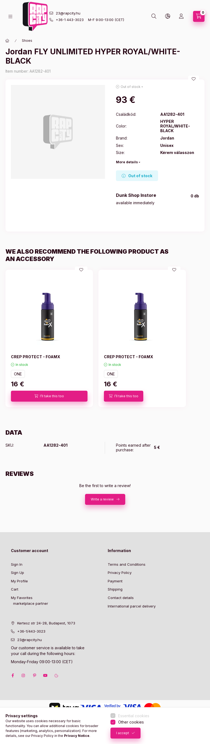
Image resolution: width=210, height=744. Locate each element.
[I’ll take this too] (49, 396)
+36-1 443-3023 (70, 19)
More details (127, 162)
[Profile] (181, 16)
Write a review (102, 499)
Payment (115, 581)
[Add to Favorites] (193, 79)
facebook (12, 675)
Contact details (121, 597)
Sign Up (17, 572)
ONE (18, 374)
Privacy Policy (120, 572)
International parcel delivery (132, 606)
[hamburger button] (10, 16)
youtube (45, 675)
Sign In (16, 564)
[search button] (153, 16)
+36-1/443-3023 (31, 631)
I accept (122, 733)
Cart (14, 589)
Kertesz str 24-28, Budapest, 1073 (46, 623)
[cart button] (199, 16)
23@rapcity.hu (68, 13)
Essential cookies (133, 715)
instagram (23, 675)
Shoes (27, 40)
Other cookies (131, 722)
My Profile (19, 581)
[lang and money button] (167, 16)
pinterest (34, 675)
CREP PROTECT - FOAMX (35, 356)
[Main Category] (7, 40)
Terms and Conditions (126, 564)
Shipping (115, 589)
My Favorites (22, 597)
